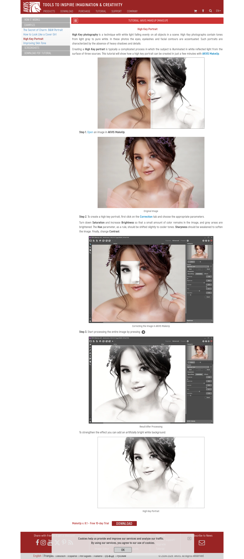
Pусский (121, 556)
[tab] (46, 20)
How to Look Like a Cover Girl (39, 34)
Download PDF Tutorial (37, 53)
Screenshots (31, 48)
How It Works (32, 20)
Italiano (98, 556)
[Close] (189, 538)
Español (72, 556)
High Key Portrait (33, 39)
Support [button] (116, 11)
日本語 (109, 556)
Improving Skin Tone (34, 43)
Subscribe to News (201, 540)
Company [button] (132, 11)
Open (90, 132)
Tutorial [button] (101, 11)
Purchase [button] (84, 11)
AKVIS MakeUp (210, 54)
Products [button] (49, 11)
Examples (29, 25)
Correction (146, 217)
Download (66, 11)
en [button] (218, 11)
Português (85, 556)
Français (49, 556)
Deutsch (61, 556)
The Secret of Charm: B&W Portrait (43, 30)
